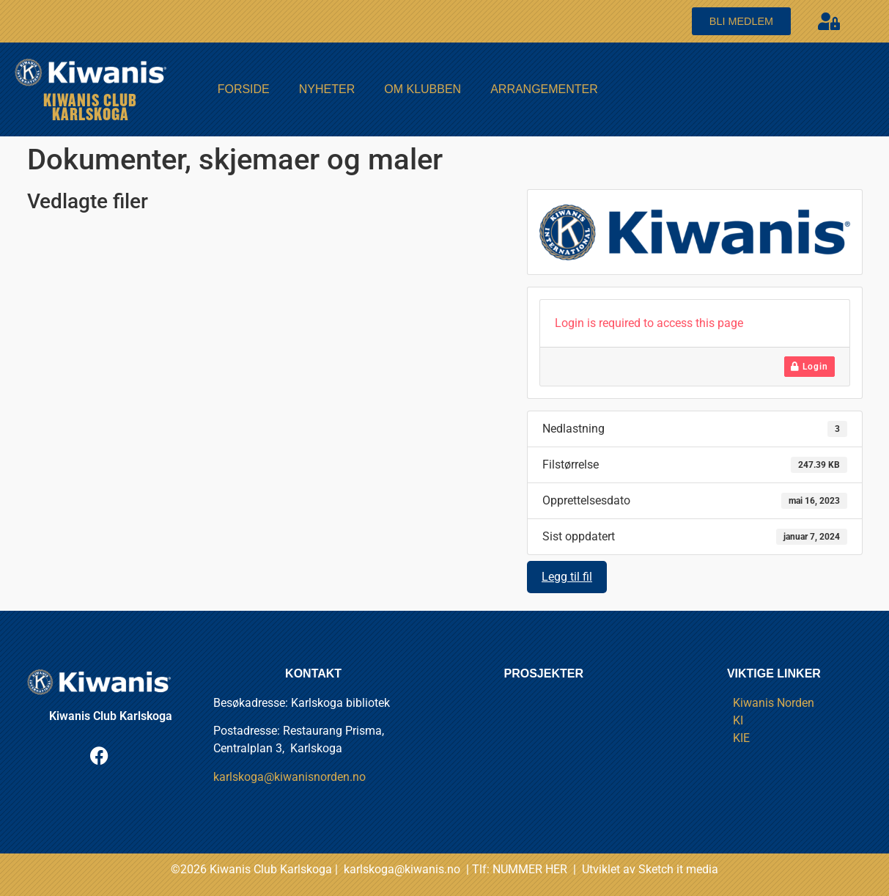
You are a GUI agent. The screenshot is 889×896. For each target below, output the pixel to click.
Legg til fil (567, 577)
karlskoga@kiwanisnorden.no (289, 777)
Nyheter (327, 89)
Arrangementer (544, 89)
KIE (741, 738)
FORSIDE (244, 89)
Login (809, 366)
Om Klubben (422, 89)
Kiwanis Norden (773, 703)
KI (738, 720)
